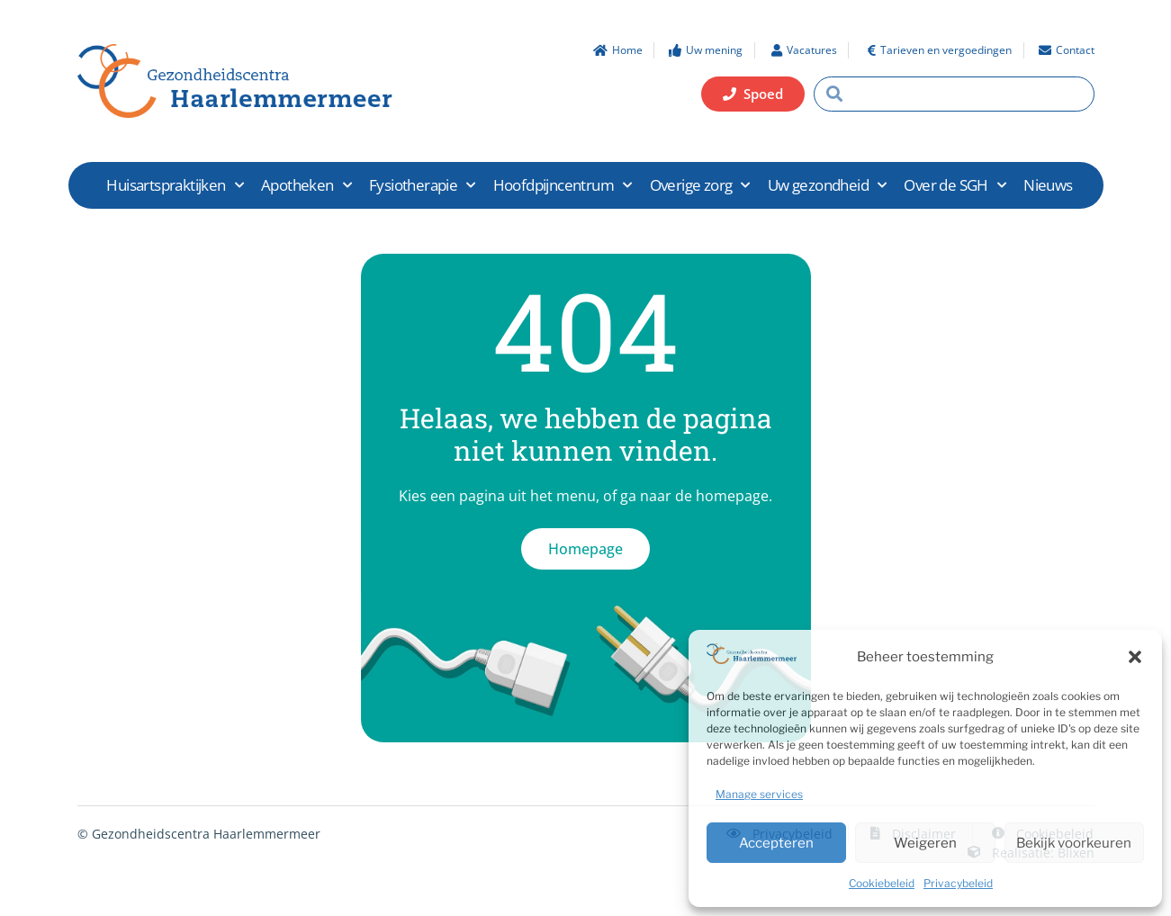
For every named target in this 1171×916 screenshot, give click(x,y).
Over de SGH (954, 185)
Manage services (759, 794)
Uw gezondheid (827, 185)
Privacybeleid (958, 883)
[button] (1135, 657)
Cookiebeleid (881, 883)
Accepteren (776, 843)
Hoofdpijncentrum (562, 185)
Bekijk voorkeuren (1073, 843)
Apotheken (306, 185)
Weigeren (925, 843)
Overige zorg (700, 185)
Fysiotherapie (422, 185)
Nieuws (1047, 185)
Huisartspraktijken (174, 185)
